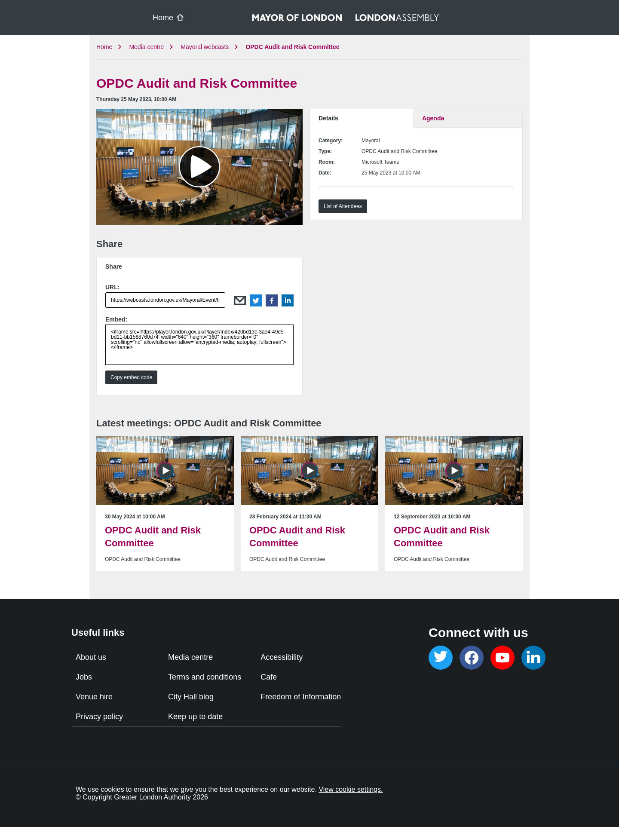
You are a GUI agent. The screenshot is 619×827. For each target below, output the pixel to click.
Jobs (84, 677)
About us (91, 657)
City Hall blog (191, 696)
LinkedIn (288, 300)
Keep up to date (195, 716)
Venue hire (94, 696)
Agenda (433, 118)
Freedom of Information (300, 696)
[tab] (199, 266)
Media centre (146, 46)
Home (104, 46)
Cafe (268, 677)
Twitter (256, 300)
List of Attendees (343, 206)
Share (113, 266)
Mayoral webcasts (205, 46)
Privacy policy (99, 716)
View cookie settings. (351, 789)
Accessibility (281, 657)
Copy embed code (131, 377)
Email (240, 300)
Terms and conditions (204, 677)
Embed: (116, 319)
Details (328, 118)
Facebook (272, 300)
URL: (112, 287)
